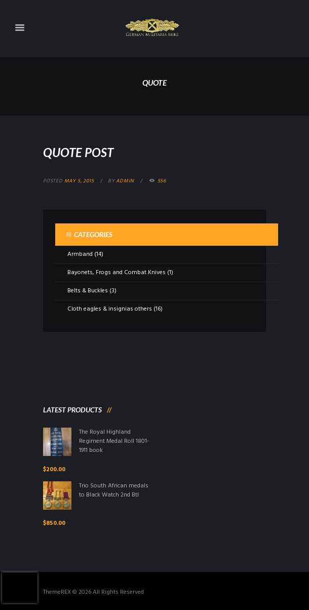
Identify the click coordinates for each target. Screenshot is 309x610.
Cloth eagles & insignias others (109, 309)
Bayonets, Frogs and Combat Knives (116, 273)
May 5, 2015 (79, 181)
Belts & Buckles (87, 291)
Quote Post (78, 152)
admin (125, 181)
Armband (80, 254)
